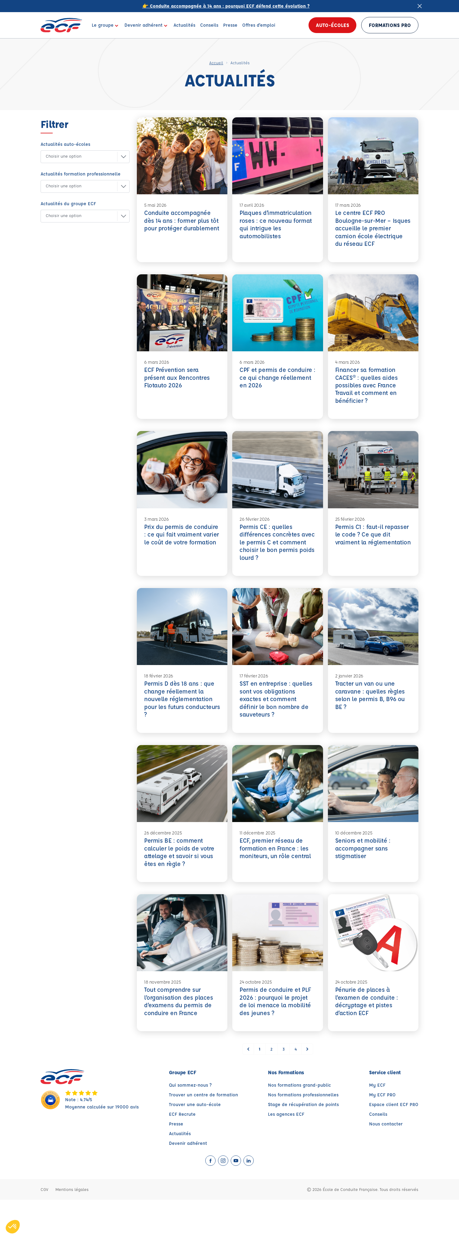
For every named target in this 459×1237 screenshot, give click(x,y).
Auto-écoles (332, 25)
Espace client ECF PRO (393, 1142)
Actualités (180, 1171)
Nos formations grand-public (299, 1122)
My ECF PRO (382, 1132)
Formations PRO (390, 25)
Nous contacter (386, 1161)
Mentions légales (72, 1226)
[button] (80, 157)
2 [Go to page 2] (271, 1086)
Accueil (216, 62)
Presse (176, 1161)
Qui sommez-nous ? (190, 1122)
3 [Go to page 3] (283, 1086)
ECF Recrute (182, 1151)
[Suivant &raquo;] (307, 1086)
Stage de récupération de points (303, 1142)
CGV (44, 1226)
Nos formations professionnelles (303, 1132)
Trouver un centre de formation (203, 1132)
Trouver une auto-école (195, 1142)
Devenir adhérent (188, 1180)
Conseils (378, 1151)
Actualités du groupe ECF (68, 203)
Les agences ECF (286, 1151)
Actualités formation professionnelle (81, 174)
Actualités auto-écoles (65, 144)
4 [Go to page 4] (296, 1086)
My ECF (377, 1122)
